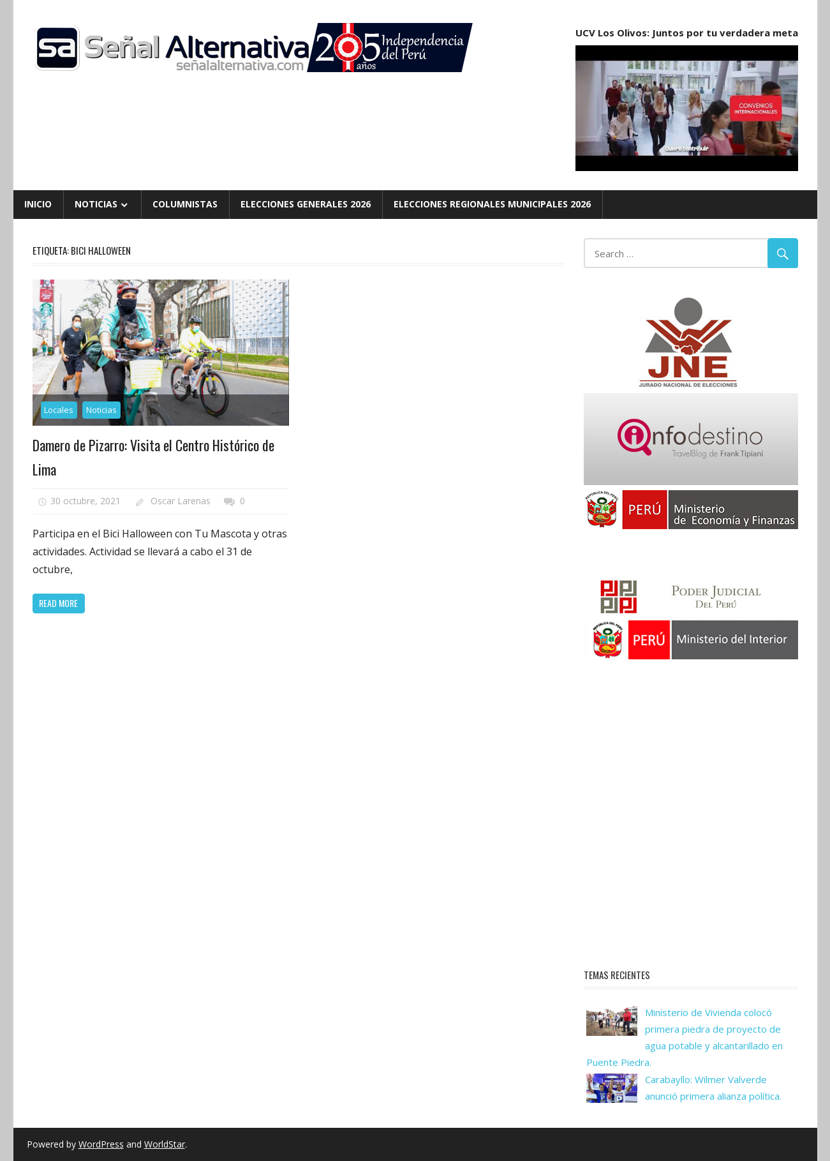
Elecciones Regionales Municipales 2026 (492, 204)
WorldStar (164, 1144)
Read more (58, 603)
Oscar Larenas (181, 501)
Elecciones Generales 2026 (306, 204)
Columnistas (185, 204)
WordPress (101, 1144)
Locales (58, 410)
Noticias (96, 204)
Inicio (38, 204)
